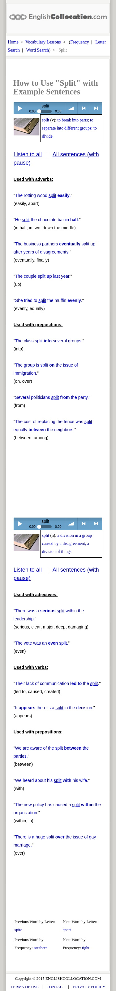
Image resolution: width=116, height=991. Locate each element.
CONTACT (55, 986)
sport (67, 929)
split (45, 120)
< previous (84, 108)
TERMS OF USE (25, 986)
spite (18, 929)
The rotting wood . (43, 195)
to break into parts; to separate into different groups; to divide (69, 128)
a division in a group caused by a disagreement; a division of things (67, 543)
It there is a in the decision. (54, 707)
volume (71, 108)
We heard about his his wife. (51, 780)
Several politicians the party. (52, 397)
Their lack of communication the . (57, 683)
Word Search (37, 50)
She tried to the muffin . (48, 300)
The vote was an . (41, 643)
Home (13, 41)
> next (96, 108)
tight (85, 947)
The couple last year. (43, 276)
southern (41, 947)
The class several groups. (49, 340)
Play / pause (20, 108)
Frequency (79, 41)
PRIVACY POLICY (89, 986)
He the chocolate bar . (47, 219)
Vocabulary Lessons (43, 41)
